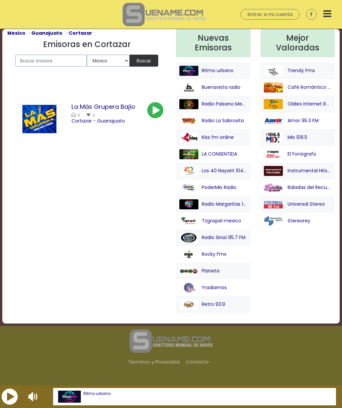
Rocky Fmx (202, 254)
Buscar (144, 60)
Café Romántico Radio (298, 87)
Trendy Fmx (289, 71)
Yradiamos (203, 288)
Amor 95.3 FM (291, 121)
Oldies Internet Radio (298, 104)
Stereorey (287, 221)
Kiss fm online (206, 138)
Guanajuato (111, 121)
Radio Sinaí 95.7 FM (212, 238)
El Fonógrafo (290, 154)
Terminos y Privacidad (153, 362)
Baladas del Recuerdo (298, 188)
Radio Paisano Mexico (213, 104)
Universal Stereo (294, 204)
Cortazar (81, 121)
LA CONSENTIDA (208, 154)
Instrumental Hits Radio (298, 171)
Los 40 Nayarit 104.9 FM (213, 171)
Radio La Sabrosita (211, 121)
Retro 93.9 (202, 304)
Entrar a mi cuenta (270, 14)
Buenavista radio (209, 87)
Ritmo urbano (97, 393)
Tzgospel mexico (210, 221)
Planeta (199, 271)
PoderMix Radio (207, 188)
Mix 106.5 (285, 138)
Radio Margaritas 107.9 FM (213, 204)
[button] (10, 397)
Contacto (197, 362)
